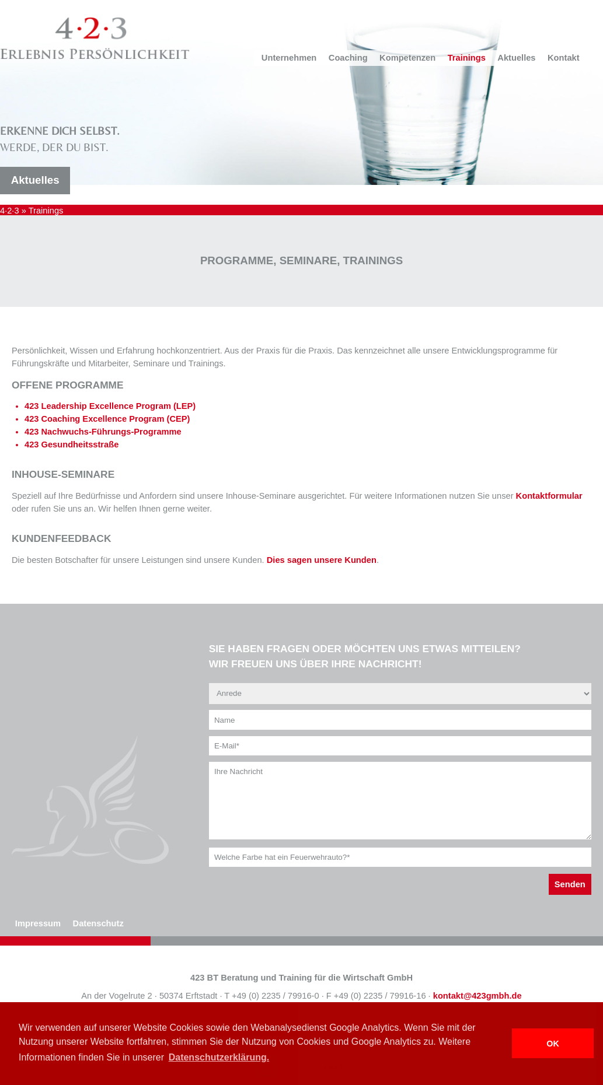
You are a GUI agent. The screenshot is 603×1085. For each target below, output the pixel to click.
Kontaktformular (549, 496)
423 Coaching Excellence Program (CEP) (107, 419)
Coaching (348, 57)
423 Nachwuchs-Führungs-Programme (103, 431)
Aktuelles (516, 57)
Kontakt (564, 57)
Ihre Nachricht (400, 800)
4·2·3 (9, 210)
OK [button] (552, 1043)
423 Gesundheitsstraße (71, 444)
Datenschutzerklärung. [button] (219, 1057)
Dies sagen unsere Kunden (322, 560)
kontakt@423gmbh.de (477, 995)
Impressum (38, 923)
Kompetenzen (407, 57)
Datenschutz (98, 923)
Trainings (467, 57)
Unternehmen (289, 57)
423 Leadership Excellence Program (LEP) (110, 406)
